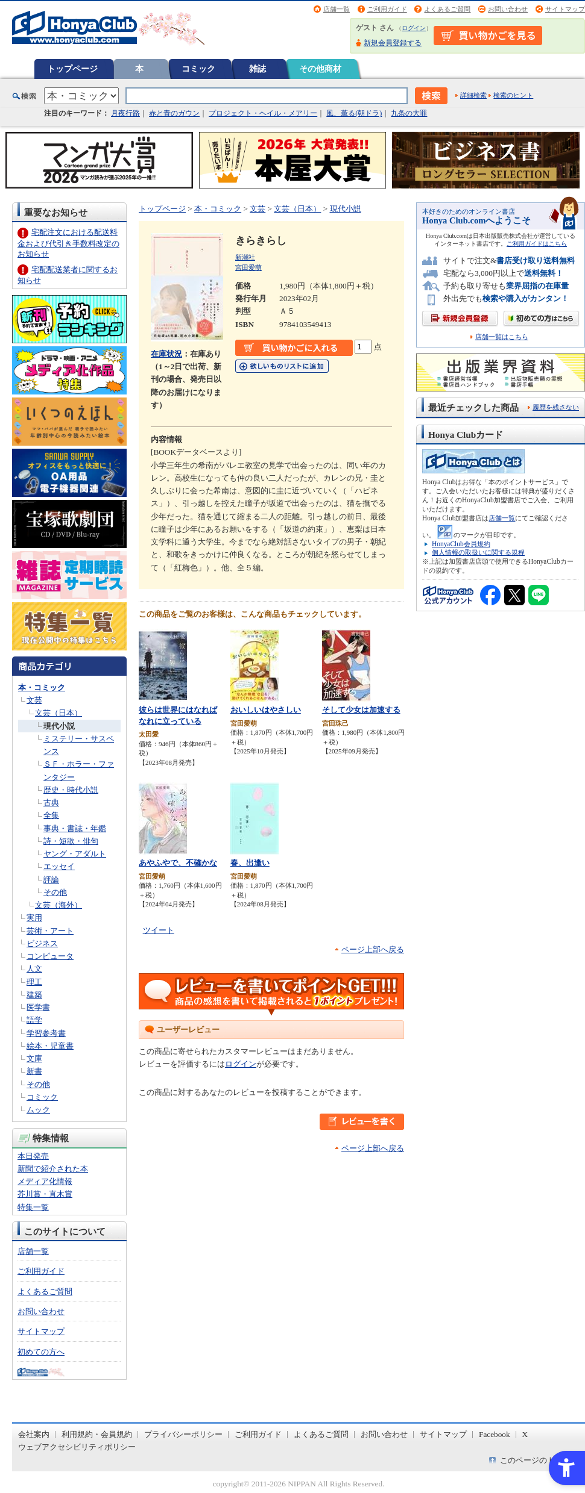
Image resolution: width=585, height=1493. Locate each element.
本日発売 (33, 1156)
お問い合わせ (508, 9)
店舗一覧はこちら (501, 337)
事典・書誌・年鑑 (74, 828)
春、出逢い (250, 862)
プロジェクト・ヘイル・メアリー (263, 113)
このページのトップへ (539, 1460)
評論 (51, 879)
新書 (34, 1071)
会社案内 (33, 1434)
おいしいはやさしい (265, 709)
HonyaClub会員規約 (461, 543)
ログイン (414, 28)
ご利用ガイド (387, 9)
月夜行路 (125, 113)
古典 (51, 802)
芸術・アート (50, 930)
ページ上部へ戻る (372, 949)
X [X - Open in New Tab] (525, 1434)
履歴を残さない (556, 407)
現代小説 (59, 726)
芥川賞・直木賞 (44, 1193)
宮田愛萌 (248, 267)
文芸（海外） (58, 904)
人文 (34, 968)
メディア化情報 (44, 1181)
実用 (34, 917)
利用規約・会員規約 (97, 1434)
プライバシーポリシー (183, 1434)
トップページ (72, 68)
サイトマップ (565, 9)
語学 (34, 1019)
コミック (198, 68)
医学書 (38, 1007)
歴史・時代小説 (70, 789)
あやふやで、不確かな (178, 862)
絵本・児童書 (50, 1045)
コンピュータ (50, 956)
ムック (38, 1109)
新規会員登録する (393, 43)
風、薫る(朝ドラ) (354, 113)
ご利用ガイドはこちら (537, 243)
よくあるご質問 (447, 9)
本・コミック (41, 687)
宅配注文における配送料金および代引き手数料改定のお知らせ (68, 243)
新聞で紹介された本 (52, 1168)
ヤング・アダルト (74, 853)
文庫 (34, 1058)
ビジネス (42, 943)
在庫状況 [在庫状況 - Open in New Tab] (166, 353)
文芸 (34, 700)
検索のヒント (513, 95)
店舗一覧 (336, 9)
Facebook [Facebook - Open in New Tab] (494, 1434)
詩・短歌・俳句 (70, 841)
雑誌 (257, 68)
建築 (34, 994)
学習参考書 (46, 1033)
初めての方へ (41, 1351)
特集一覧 (33, 1207)
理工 (34, 982)
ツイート (158, 930)
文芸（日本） (58, 712)
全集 (51, 815)
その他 (55, 892)
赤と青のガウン (174, 113)
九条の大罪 (409, 113)
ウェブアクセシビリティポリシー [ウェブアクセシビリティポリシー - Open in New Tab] (77, 1446)
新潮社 (245, 257)
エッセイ (59, 866)
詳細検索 (473, 95)
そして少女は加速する (361, 709)
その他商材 (320, 68)
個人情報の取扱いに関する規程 (478, 552)
